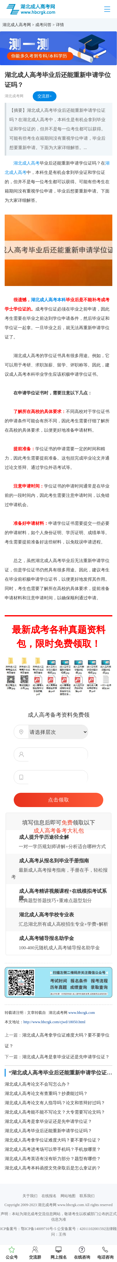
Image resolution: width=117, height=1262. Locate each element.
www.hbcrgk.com (81, 1012)
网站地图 (68, 1196)
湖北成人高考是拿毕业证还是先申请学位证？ (66, 1057)
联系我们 (87, 1196)
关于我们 (29, 1196)
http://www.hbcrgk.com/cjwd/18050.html (54, 1022)
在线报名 (48, 1196)
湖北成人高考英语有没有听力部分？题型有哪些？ (53, 1158)
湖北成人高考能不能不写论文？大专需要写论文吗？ (55, 1112)
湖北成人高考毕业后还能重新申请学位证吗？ (48, 1130)
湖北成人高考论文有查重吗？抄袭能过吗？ (46, 1093)
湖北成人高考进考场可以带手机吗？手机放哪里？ (53, 1149)
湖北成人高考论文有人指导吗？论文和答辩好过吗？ (55, 1103)
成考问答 (43, 24)
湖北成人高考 (26, 163)
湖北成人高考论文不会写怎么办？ (37, 1084)
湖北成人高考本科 (48, 299)
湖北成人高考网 (16, 24)
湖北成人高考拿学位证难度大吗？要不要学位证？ (53, 1140)
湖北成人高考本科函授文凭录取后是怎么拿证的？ (53, 1168)
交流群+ (44, 96)
